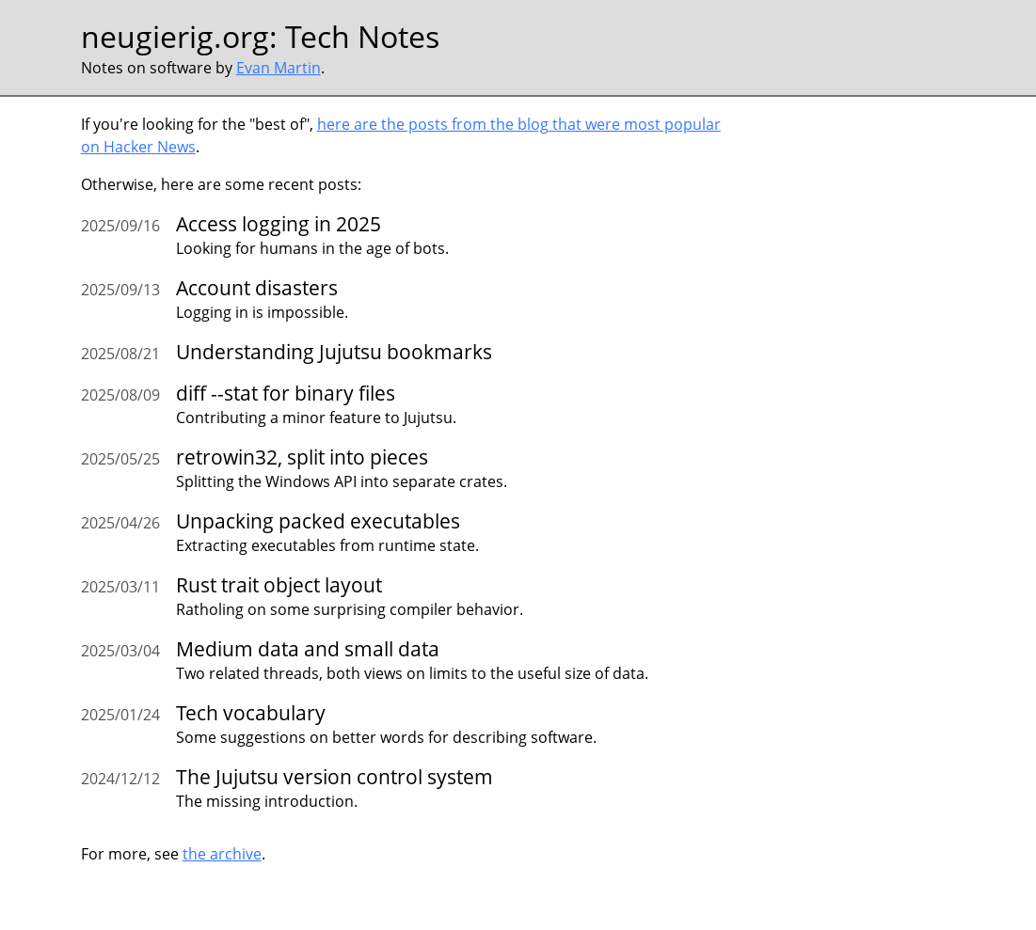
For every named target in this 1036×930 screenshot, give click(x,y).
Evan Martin (278, 67)
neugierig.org (175, 36)
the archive (222, 853)
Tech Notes (362, 36)
